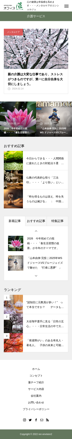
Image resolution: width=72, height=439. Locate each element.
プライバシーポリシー (36, 409)
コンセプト (36, 375)
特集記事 (57, 221)
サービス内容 (36, 389)
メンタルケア (13, 32)
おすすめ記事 (36, 221)
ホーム (36, 368)
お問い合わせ (36, 402)
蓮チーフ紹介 (36, 382)
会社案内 (36, 395)
